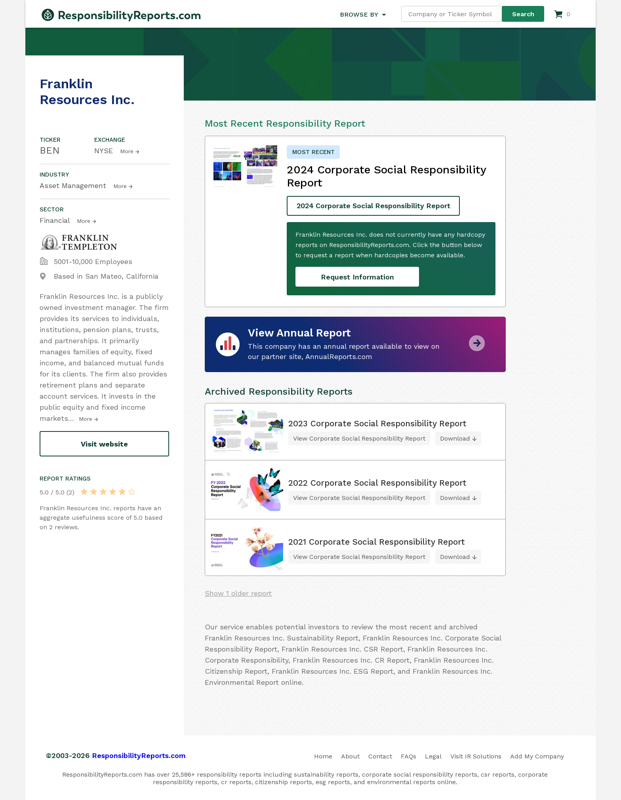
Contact (380, 756)
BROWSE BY (359, 14)
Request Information (357, 277)
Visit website (104, 444)
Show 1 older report (238, 593)
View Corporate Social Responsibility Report (359, 438)
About (350, 756)
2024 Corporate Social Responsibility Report (375, 206)
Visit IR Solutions (475, 756)
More (126, 151)
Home (323, 756)
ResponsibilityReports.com (139, 755)
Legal (433, 756)
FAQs (408, 756)
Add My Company (537, 756)
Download (455, 438)
